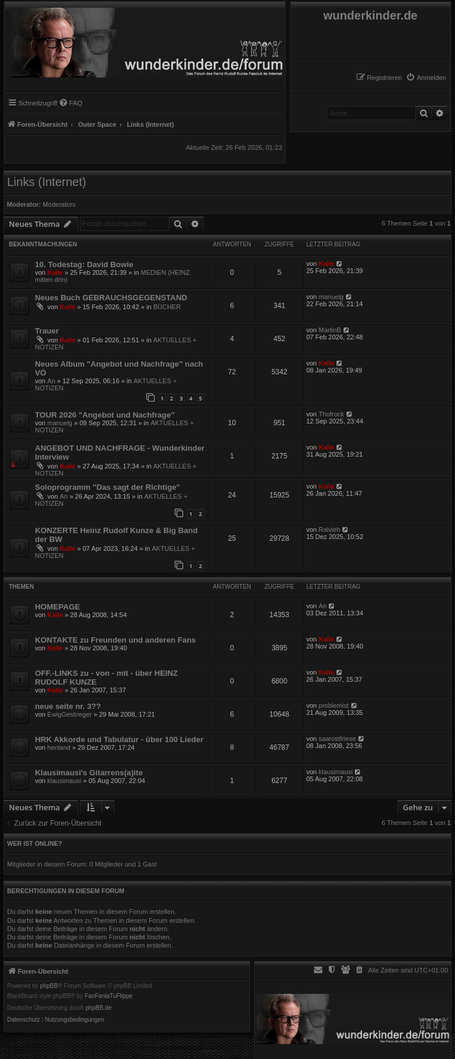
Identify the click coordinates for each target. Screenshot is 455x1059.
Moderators (59, 204)
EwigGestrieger (69, 714)
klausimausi (64, 780)
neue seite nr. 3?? (68, 706)
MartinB (330, 329)
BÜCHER (167, 306)
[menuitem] (426, 77)
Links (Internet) (46, 181)
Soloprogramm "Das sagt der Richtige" (107, 487)
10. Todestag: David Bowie (84, 264)
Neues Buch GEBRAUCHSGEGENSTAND (111, 297)
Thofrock (331, 414)
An (51, 380)
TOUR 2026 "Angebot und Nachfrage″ (105, 414)
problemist (334, 705)
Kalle (55, 272)
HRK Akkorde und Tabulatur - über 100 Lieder (119, 739)
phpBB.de (98, 1008)
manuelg (331, 296)
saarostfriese (337, 738)
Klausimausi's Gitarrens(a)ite (89, 772)
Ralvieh (330, 529)
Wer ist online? (34, 843)
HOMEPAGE (57, 606)
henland (59, 747)
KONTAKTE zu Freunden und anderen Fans (115, 640)
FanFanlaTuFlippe (109, 996)
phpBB (49, 986)
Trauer (47, 330)
